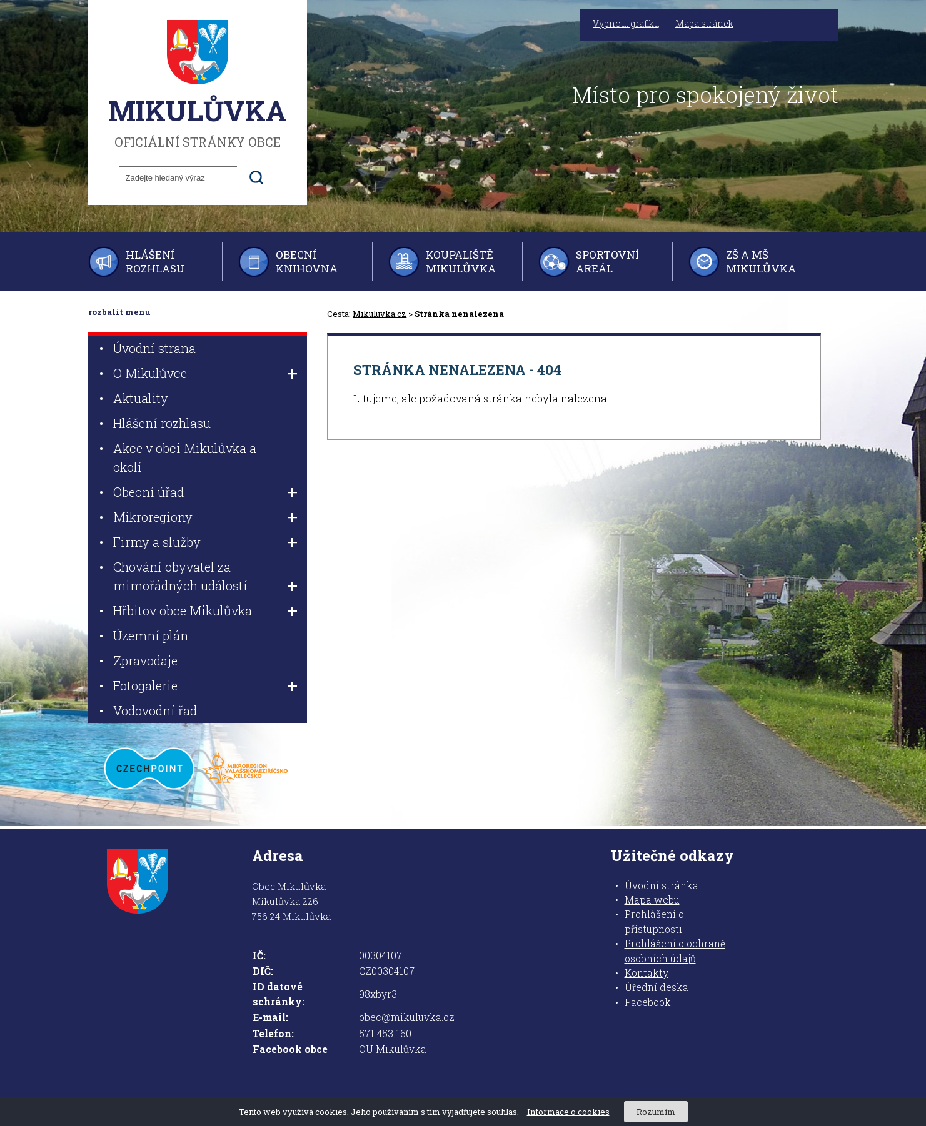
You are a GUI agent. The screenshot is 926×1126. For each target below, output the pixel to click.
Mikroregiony (153, 517)
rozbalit (105, 311)
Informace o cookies (568, 1111)
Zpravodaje (145, 660)
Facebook (648, 1002)
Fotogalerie (145, 685)
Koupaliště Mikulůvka (461, 261)
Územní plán (150, 635)
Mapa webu (652, 900)
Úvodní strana (154, 348)
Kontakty (646, 973)
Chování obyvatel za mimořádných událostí (180, 576)
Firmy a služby (157, 542)
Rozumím (656, 1111)
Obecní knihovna (307, 261)
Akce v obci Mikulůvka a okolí (184, 457)
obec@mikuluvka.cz (407, 1017)
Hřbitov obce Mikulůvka (182, 610)
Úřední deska (656, 987)
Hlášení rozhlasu (155, 261)
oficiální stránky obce (197, 84)
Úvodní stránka (661, 885)
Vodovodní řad (155, 710)
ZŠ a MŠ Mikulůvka (761, 261)
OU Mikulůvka (392, 1049)
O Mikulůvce (150, 373)
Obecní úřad (148, 492)
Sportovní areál (607, 261)
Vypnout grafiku (626, 23)
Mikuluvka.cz (379, 313)
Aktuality (140, 398)
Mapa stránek (704, 23)
